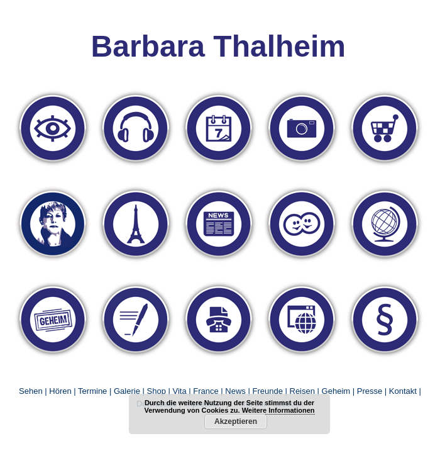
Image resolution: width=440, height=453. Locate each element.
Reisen (302, 391)
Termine (93, 391)
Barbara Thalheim (218, 46)
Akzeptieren (235, 421)
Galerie (127, 391)
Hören (60, 391)
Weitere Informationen (278, 410)
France (205, 391)
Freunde (267, 391)
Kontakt (403, 391)
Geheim (337, 391)
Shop (156, 391)
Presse (369, 391)
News (235, 391)
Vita (179, 391)
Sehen (31, 391)
